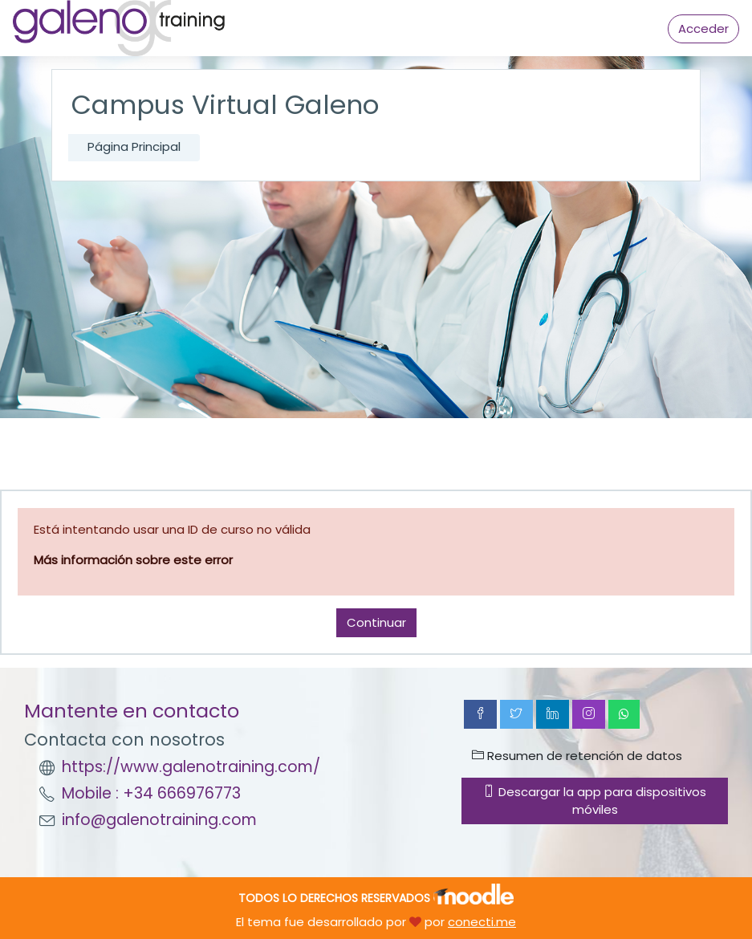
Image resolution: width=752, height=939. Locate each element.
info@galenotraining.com (159, 820)
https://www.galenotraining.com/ (191, 767)
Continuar (376, 622)
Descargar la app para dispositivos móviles (594, 800)
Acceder (703, 28)
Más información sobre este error (133, 559)
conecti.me (482, 921)
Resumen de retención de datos (577, 755)
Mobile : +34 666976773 (151, 793)
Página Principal (134, 146)
